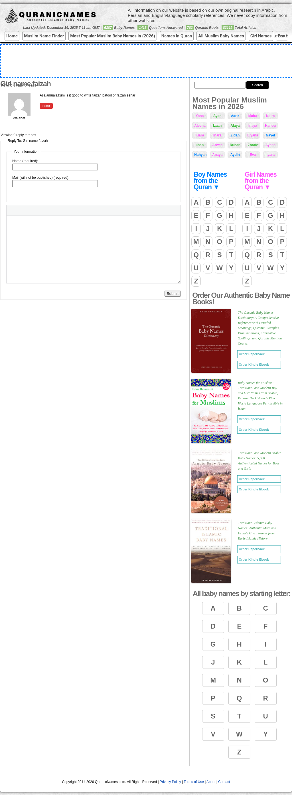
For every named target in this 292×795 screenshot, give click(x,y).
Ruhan (235, 145)
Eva (253, 155)
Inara (217, 135)
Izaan (217, 126)
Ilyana (270, 155)
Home (12, 36)
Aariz (235, 116)
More (282, 36)
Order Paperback (252, 354)
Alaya (235, 126)
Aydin (235, 155)
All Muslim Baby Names (221, 36)
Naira (270, 116)
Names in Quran (176, 36)
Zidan (235, 135)
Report (46, 105)
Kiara (199, 135)
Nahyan (200, 155)
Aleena (199, 126)
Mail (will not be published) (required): (40, 178)
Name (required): (25, 161)
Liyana (252, 135)
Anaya (217, 155)
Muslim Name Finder (44, 36)
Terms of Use (194, 782)
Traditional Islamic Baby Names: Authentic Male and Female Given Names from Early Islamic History (257, 530)
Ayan (217, 116)
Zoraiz (253, 145)
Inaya (252, 126)
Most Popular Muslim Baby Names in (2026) (112, 36)
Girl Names (261, 36)
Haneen (271, 126)
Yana (200, 116)
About (210, 782)
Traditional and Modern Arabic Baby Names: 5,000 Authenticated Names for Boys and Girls (259, 460)
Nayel (270, 135)
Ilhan (200, 145)
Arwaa (217, 145)
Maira (252, 116)
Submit (173, 293)
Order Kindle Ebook (254, 364)
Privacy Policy (170, 782)
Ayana (270, 145)
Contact (224, 782)
